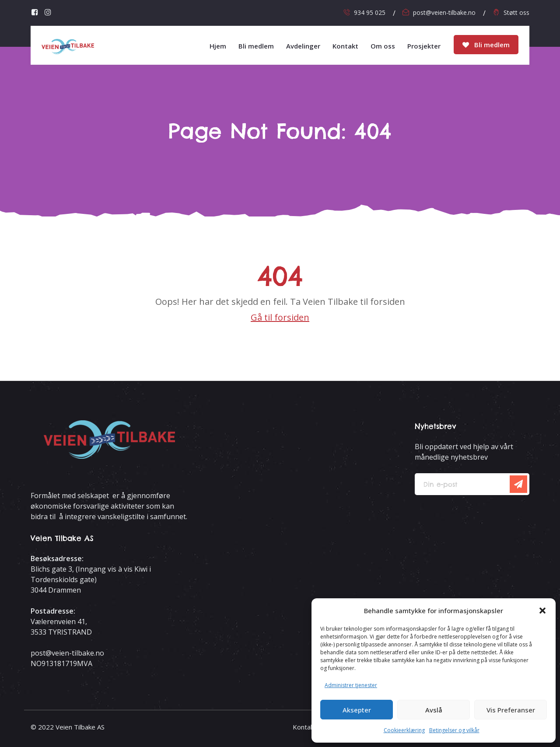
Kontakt (345, 46)
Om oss (383, 46)
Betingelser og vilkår (454, 730)
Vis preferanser (510, 709)
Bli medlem (486, 44)
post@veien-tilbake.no (444, 12)
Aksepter (357, 709)
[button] (542, 610)
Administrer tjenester (351, 685)
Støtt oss (516, 12)
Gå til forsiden (280, 317)
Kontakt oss (311, 727)
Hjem (218, 46)
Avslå (433, 709)
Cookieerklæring (404, 730)
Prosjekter (424, 46)
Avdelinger (303, 46)
